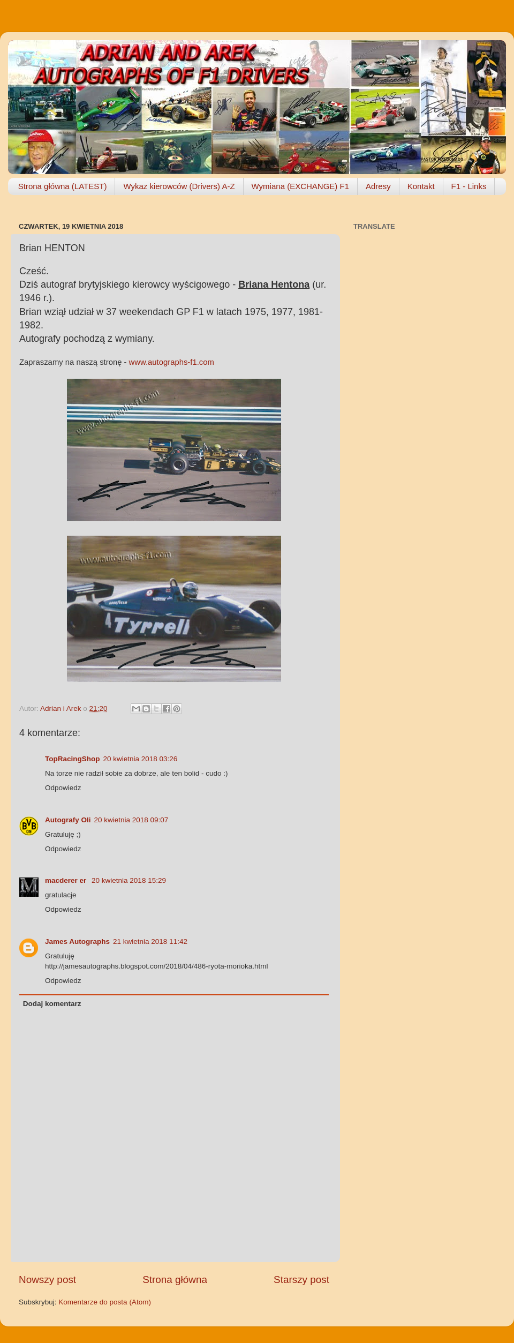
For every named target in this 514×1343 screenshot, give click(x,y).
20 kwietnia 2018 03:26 (140, 759)
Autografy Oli (68, 820)
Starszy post (301, 1279)
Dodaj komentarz (52, 1004)
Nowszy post (47, 1279)
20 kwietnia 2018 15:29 (129, 880)
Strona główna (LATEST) (62, 186)
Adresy (378, 186)
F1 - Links (469, 186)
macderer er (66, 880)
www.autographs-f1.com (171, 362)
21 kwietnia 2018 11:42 (150, 941)
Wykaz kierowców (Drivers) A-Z (179, 186)
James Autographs (77, 941)
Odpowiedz (63, 788)
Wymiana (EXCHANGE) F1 (300, 186)
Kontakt (421, 186)
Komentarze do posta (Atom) (104, 1302)
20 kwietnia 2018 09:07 (131, 820)
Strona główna (174, 1279)
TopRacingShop (72, 759)
